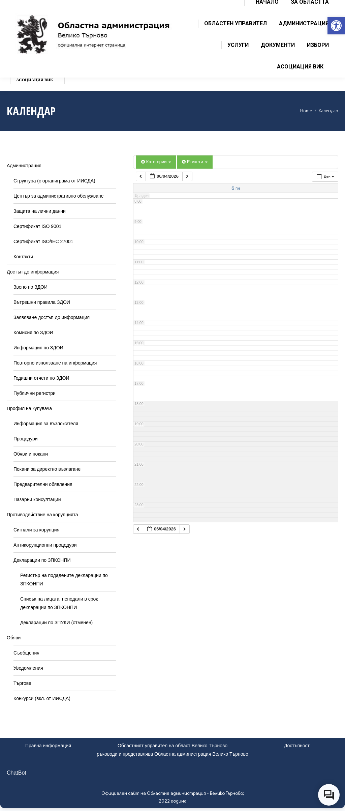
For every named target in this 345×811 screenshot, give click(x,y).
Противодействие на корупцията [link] (42, 514)
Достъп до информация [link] (33, 271)
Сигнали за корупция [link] (36, 529)
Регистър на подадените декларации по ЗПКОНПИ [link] (64, 579)
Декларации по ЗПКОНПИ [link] (42, 560)
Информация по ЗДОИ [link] (38, 347)
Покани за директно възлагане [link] (47, 469)
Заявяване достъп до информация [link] (51, 317)
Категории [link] (156, 161)
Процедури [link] (25, 438)
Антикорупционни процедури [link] (45, 545)
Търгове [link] (22, 683)
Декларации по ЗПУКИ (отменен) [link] (56, 622)
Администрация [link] (24, 165)
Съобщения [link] (26, 653)
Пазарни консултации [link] (37, 499)
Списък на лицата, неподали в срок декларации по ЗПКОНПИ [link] (59, 603)
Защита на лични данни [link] (39, 211)
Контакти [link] (23, 256)
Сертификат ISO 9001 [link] (37, 226)
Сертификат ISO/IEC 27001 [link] (43, 241)
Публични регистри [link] (34, 393)
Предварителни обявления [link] (42, 484)
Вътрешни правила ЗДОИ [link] (41, 302)
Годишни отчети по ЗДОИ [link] (41, 378)
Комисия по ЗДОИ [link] (33, 332)
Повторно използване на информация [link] (55, 363)
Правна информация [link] (48, 745)
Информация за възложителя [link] (45, 423)
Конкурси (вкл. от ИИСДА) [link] (41, 698)
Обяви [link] (14, 637)
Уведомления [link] (28, 668)
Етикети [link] (195, 161)
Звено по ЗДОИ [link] (30, 287)
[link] (336, 25)
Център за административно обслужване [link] (58, 196)
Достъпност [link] (297, 745)
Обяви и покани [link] (30, 454)
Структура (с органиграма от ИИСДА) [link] (54, 180)
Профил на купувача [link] (29, 408)
